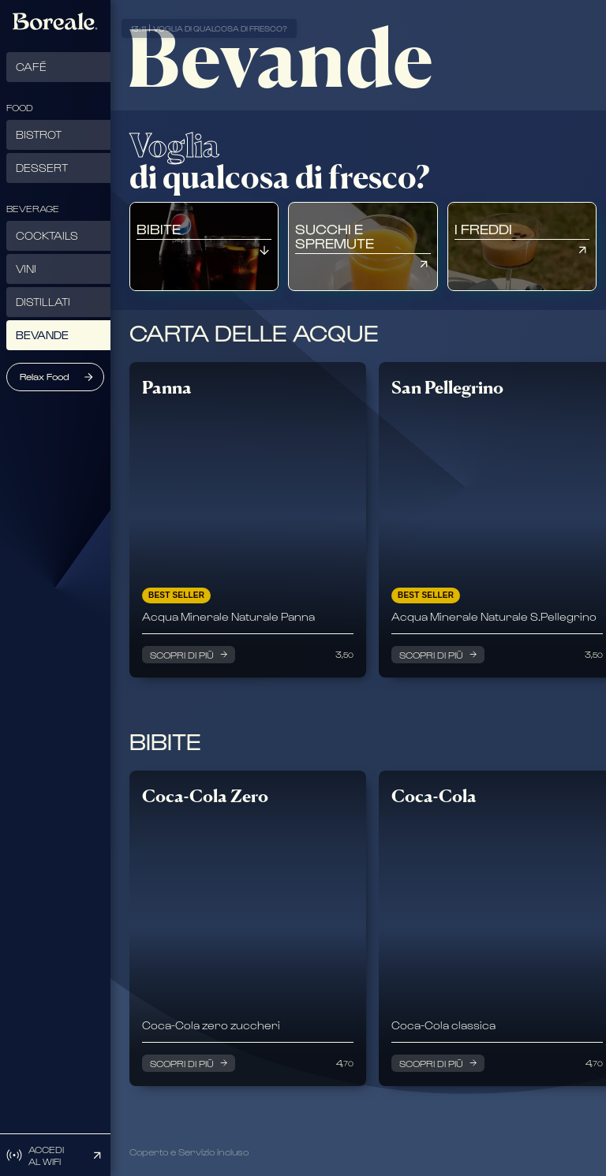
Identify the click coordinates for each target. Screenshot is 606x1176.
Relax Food (44, 376)
